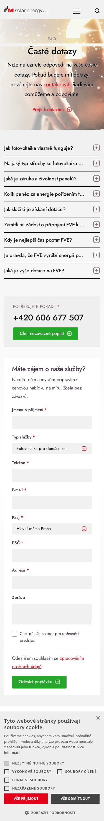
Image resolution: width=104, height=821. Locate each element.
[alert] (52, 766)
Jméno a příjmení (29, 410)
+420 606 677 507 (48, 317)
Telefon (20, 463)
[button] (52, 812)
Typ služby (23, 437)
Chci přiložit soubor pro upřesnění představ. (49, 637)
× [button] (98, 718)
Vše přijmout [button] (26, 798)
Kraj (17, 517)
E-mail (19, 490)
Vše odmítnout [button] (75, 798)
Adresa (20, 570)
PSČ (17, 543)
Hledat (97, 10)
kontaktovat (56, 84)
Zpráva (18, 597)
